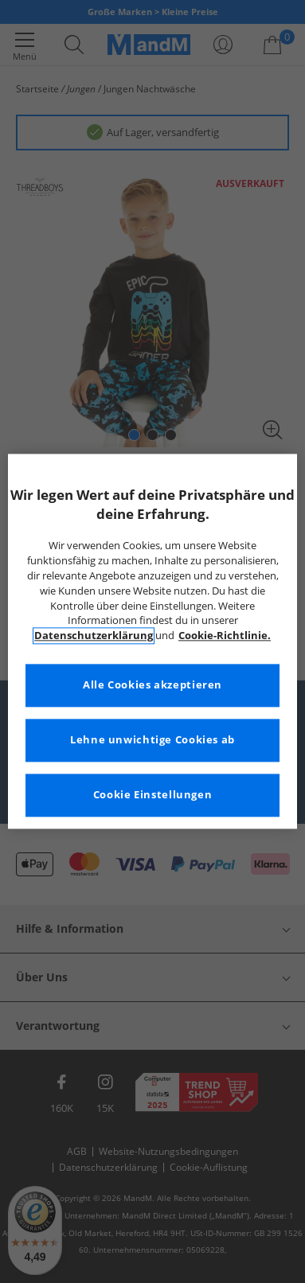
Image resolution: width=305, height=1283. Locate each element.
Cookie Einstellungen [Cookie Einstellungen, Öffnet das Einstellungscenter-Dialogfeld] (153, 795)
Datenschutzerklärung (93, 636)
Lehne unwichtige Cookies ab (152, 740)
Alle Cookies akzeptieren (152, 685)
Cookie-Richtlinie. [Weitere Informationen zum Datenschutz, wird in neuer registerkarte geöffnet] (224, 636)
